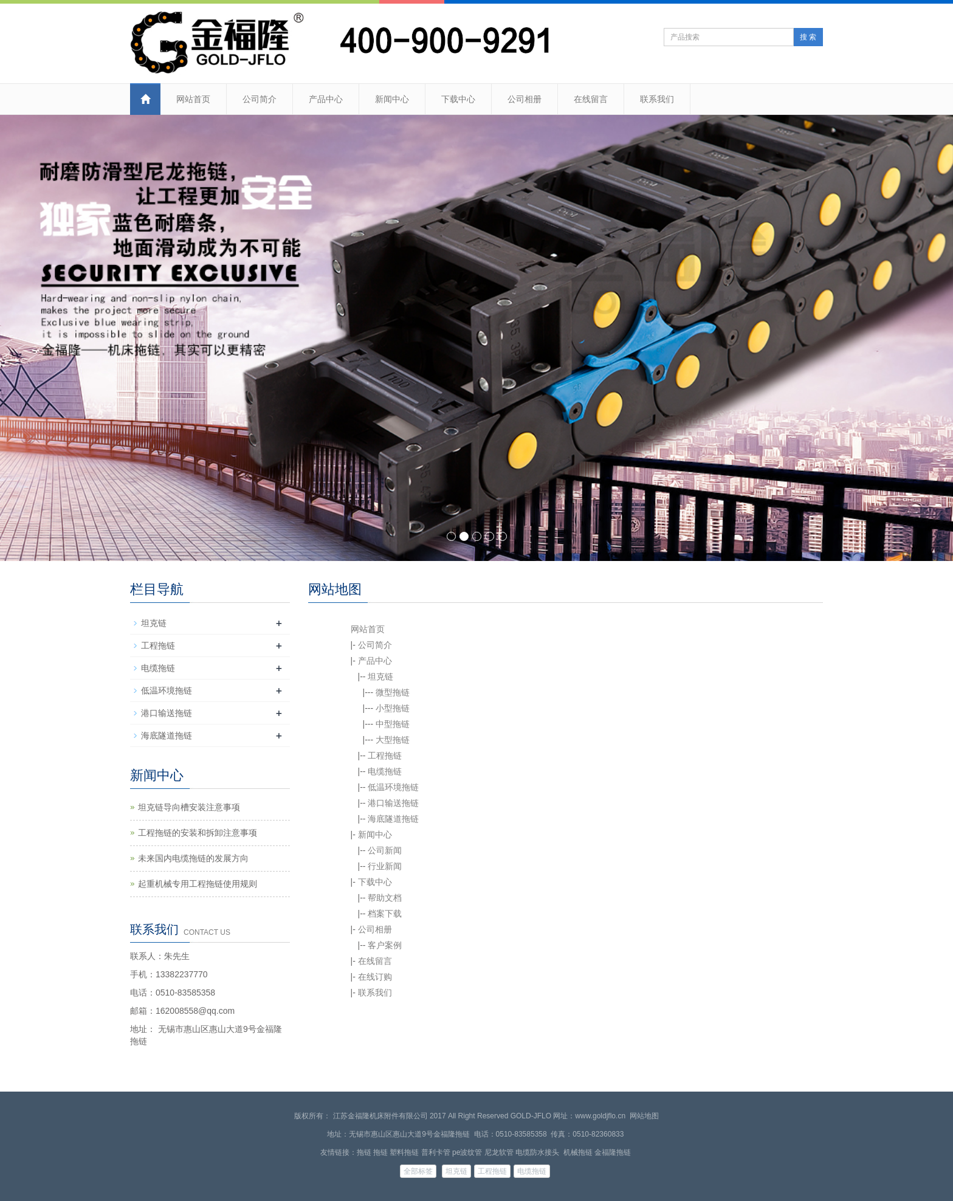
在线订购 (375, 977)
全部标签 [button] (418, 1171)
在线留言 (591, 99)
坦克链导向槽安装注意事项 (189, 807)
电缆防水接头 (538, 1152)
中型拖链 (393, 724)
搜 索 (808, 37)
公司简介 (260, 99)
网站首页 (193, 99)
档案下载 (385, 913)
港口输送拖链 (393, 803)
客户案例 (385, 945)
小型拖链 (393, 708)
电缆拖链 (385, 771)
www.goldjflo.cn (600, 1116)
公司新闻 (385, 850)
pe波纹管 (467, 1152)
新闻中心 (392, 99)
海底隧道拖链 (393, 819)
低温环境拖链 (393, 787)
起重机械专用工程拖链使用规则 (197, 884)
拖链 (364, 1152)
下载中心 (458, 99)
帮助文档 (385, 898)
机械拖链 (578, 1152)
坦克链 (380, 676)
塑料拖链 (404, 1152)
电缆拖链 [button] (531, 1171)
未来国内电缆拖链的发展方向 (193, 858)
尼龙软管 (499, 1152)
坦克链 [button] (456, 1171)
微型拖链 (393, 692)
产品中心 (326, 99)
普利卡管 (435, 1152)
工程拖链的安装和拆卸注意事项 (197, 833)
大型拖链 (393, 740)
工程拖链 (385, 755)
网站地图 (644, 1116)
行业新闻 (385, 866)
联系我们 (657, 99)
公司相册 (524, 99)
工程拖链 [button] (492, 1171)
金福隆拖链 (612, 1152)
